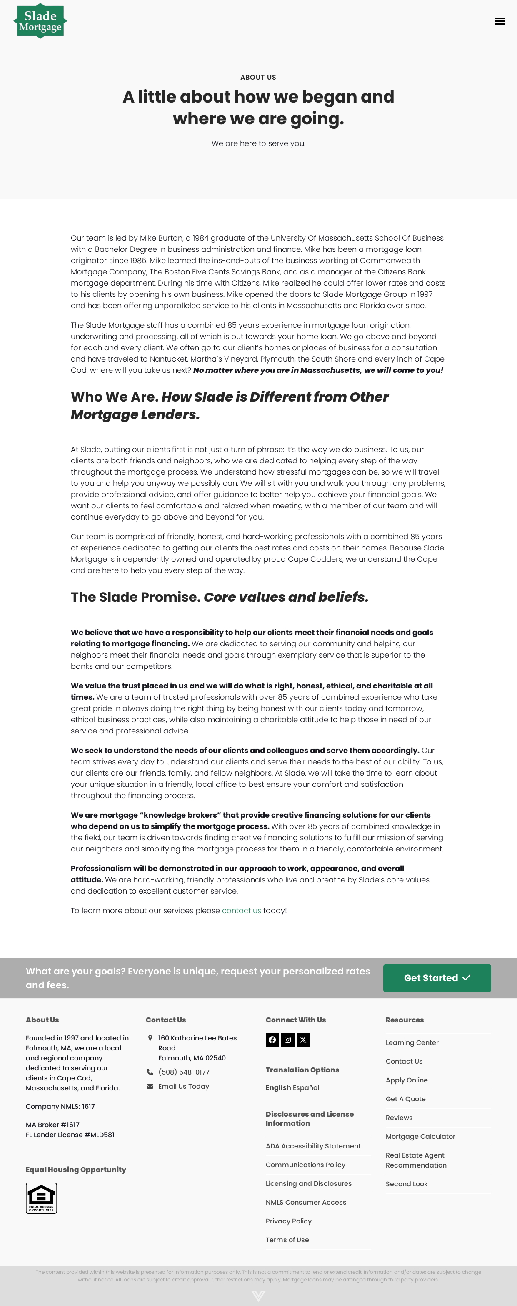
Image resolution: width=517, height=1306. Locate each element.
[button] (500, 21)
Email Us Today (183, 1086)
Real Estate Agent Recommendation (416, 1160)
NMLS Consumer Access (306, 1202)
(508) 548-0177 (184, 1072)
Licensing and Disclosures (309, 1183)
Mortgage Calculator (420, 1136)
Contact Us (404, 1061)
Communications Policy (305, 1165)
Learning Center (412, 1042)
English (278, 1088)
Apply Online (407, 1080)
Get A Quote (406, 1099)
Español (306, 1088)
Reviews (399, 1118)
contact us (241, 910)
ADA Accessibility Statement (313, 1146)
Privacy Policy (289, 1221)
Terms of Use (287, 1240)
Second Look (407, 1184)
